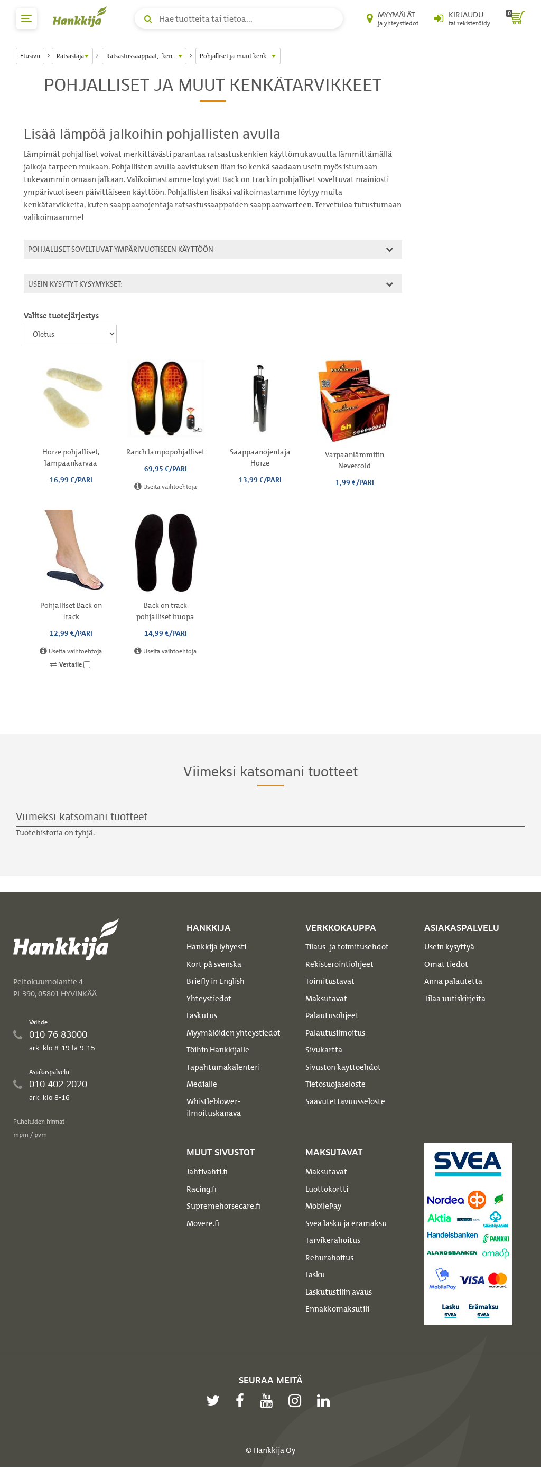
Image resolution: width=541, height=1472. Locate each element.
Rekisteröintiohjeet (339, 964)
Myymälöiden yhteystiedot (233, 1033)
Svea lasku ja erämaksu (346, 1223)
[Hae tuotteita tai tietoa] (239, 18)
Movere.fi (202, 1223)
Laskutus (201, 1015)
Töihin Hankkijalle (217, 1049)
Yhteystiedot (208, 998)
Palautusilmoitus (335, 1033)
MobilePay (323, 1206)
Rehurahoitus (329, 1257)
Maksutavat (326, 998)
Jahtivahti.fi (207, 1171)
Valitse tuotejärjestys (61, 315)
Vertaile (70, 664)
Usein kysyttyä (449, 947)
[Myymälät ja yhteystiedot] (392, 18)
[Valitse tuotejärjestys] (70, 334)
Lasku (315, 1274)
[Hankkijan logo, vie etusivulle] (82, 16)
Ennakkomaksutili (337, 1309)
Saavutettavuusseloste (345, 1101)
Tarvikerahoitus (332, 1240)
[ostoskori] (515, 18)
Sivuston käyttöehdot (343, 1067)
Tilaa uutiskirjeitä (455, 998)
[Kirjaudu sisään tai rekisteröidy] (462, 18)
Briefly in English (215, 981)
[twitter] (215, 1400)
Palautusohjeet (332, 1015)
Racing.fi (201, 1189)
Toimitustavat (330, 981)
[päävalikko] (26, 18)
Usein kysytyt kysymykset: (209, 284)
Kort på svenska (213, 964)
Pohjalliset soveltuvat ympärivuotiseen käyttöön (209, 249)
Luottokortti (326, 1189)
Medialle (201, 1084)
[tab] (213, 249)
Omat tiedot (446, 964)
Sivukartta (323, 1049)
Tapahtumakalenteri (223, 1067)
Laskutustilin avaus (338, 1292)
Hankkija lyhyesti (216, 947)
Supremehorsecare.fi (223, 1206)
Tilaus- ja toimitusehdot (347, 947)
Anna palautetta (453, 981)
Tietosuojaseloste (335, 1084)
